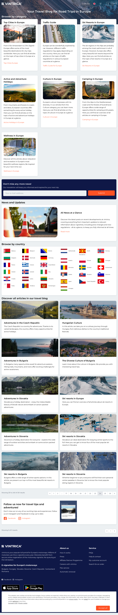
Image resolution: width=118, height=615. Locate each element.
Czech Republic (87, 281)
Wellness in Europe (14, 135)
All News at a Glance (71, 213)
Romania (67, 267)
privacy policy (73, 599)
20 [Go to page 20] (80, 493)
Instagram (24, 518)
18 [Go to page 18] (71, 493)
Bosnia (46, 251)
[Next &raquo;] (114, 493)
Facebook (10, 518)
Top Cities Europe (11, 63)
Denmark (28, 258)
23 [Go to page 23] (95, 493)
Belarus (10, 251)
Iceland (28, 272)
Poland (85, 260)
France (9, 265)
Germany (47, 258)
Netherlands (68, 251)
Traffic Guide (49, 22)
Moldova (28, 285)
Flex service (64, 569)
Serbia (66, 274)
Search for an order (96, 565)
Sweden (85, 267)
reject (86, 599)
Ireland (9, 272)
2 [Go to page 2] (57, 493)
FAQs (91, 553)
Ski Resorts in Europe (93, 22)
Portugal (104, 260)
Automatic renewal (67, 573)
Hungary (67, 288)
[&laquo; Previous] (50, 493)
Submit (101, 193)
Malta (9, 285)
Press (62, 557)
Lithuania (47, 278)
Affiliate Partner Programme (71, 561)
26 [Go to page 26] (110, 493)
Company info (12, 602)
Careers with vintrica (68, 565)
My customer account (98, 561)
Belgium (28, 251)
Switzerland (105, 267)
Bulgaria (10, 258)
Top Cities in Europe (14, 22)
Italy (46, 272)
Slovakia (85, 274)
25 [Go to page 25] (105, 493)
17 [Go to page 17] (66, 493)
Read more (65, 232)
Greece (28, 265)
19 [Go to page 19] (75, 493)
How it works (65, 553)
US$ (86, 4)
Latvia (27, 278)
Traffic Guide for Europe (52, 66)
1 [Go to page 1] (53, 493)
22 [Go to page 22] (90, 493)
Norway (104, 251)
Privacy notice (22, 602)
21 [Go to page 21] (85, 493)
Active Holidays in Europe (14, 122)
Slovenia (104, 274)
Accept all (102, 608)
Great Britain (48, 265)
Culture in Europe (52, 79)
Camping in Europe (92, 79)
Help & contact (95, 557)
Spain (66, 281)
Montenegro (48, 285)
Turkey (103, 281)
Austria (66, 260)
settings (15, 601)
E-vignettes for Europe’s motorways (19, 565)
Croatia (9, 278)
